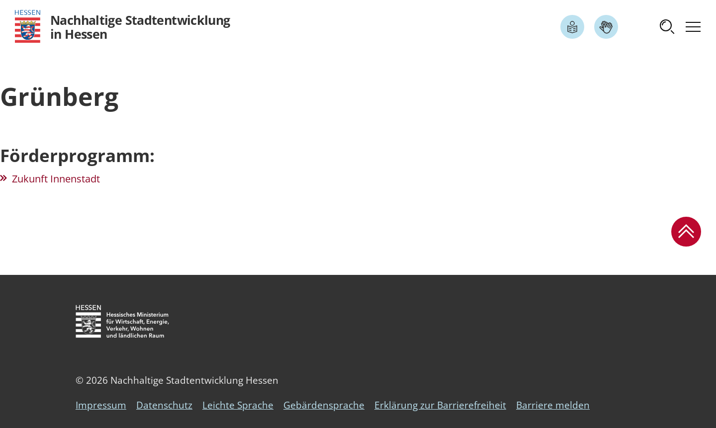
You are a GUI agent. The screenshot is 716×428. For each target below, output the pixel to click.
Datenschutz (164, 405)
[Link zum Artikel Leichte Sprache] (572, 27)
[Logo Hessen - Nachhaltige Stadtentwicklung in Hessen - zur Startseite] (122, 26)
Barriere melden (553, 405)
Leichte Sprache (237, 405)
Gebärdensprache (323, 405)
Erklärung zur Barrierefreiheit (440, 405)
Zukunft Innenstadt (56, 178)
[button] (667, 26)
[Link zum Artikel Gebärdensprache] (606, 27)
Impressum (101, 405)
